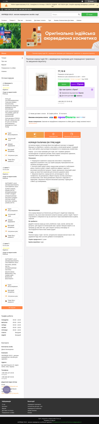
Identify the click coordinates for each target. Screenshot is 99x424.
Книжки (30, 412)
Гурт (49, 20)
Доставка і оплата (39, 20)
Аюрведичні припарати (34, 404)
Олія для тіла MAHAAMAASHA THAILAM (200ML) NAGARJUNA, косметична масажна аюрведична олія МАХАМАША (11, 104)
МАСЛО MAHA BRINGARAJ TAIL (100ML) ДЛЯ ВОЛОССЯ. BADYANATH (10, 275)
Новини (79, 20)
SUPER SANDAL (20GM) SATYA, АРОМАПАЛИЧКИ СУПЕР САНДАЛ (10, 191)
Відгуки (3, 64)
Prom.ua (58, 418)
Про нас (20, 20)
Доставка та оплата (7, 410)
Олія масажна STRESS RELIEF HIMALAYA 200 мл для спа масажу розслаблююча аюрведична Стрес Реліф (12, 123)
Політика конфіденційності (74, 422)
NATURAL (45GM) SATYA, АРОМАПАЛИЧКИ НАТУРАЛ (10, 267)
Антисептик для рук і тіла (35, 406)
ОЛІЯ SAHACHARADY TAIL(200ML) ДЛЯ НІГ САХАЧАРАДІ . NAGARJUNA (12, 113)
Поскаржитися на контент (59, 422)
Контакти (28, 20)
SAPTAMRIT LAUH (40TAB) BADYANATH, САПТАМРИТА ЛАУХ (12, 184)
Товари (11, 20)
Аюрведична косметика (34, 408)
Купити (64, 84)
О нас (3, 404)
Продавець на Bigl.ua (49, 420)
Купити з (77, 84)
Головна (4, 20)
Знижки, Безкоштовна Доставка (64, 20)
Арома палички (32, 410)
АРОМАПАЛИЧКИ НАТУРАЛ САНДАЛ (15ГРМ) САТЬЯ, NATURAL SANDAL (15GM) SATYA (11, 199)
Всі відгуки (12, 307)
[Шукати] (79, 14)
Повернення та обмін (8, 68)
